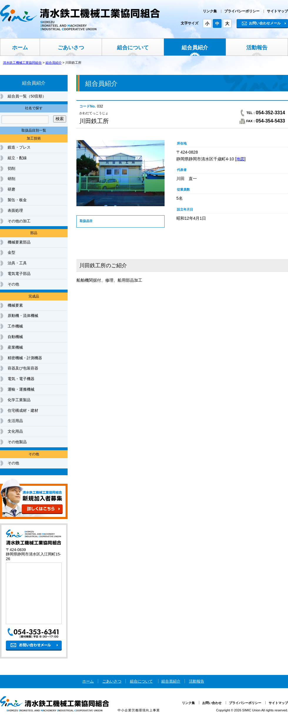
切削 (11, 168)
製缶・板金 (17, 200)
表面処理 (15, 210)
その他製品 (17, 442)
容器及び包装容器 (23, 368)
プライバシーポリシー (241, 11)
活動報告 (256, 48)
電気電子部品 (19, 273)
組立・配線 (17, 158)
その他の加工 (19, 221)
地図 (240, 159)
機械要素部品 (19, 242)
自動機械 (15, 337)
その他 (13, 284)
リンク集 (210, 11)
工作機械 (15, 326)
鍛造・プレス (19, 147)
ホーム (20, 48)
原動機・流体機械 (23, 315)
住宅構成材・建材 (23, 410)
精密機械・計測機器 (25, 358)
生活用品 (15, 421)
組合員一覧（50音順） (27, 96)
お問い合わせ (212, 703)
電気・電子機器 (21, 379)
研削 (11, 179)
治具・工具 (17, 263)
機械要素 (15, 305)
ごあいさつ (71, 48)
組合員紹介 (195, 48)
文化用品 (15, 431)
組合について (133, 48)
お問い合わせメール (261, 23)
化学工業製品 (19, 400)
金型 (11, 252)
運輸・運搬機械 (21, 389)
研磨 (11, 189)
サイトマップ (277, 11)
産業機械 (15, 347)
